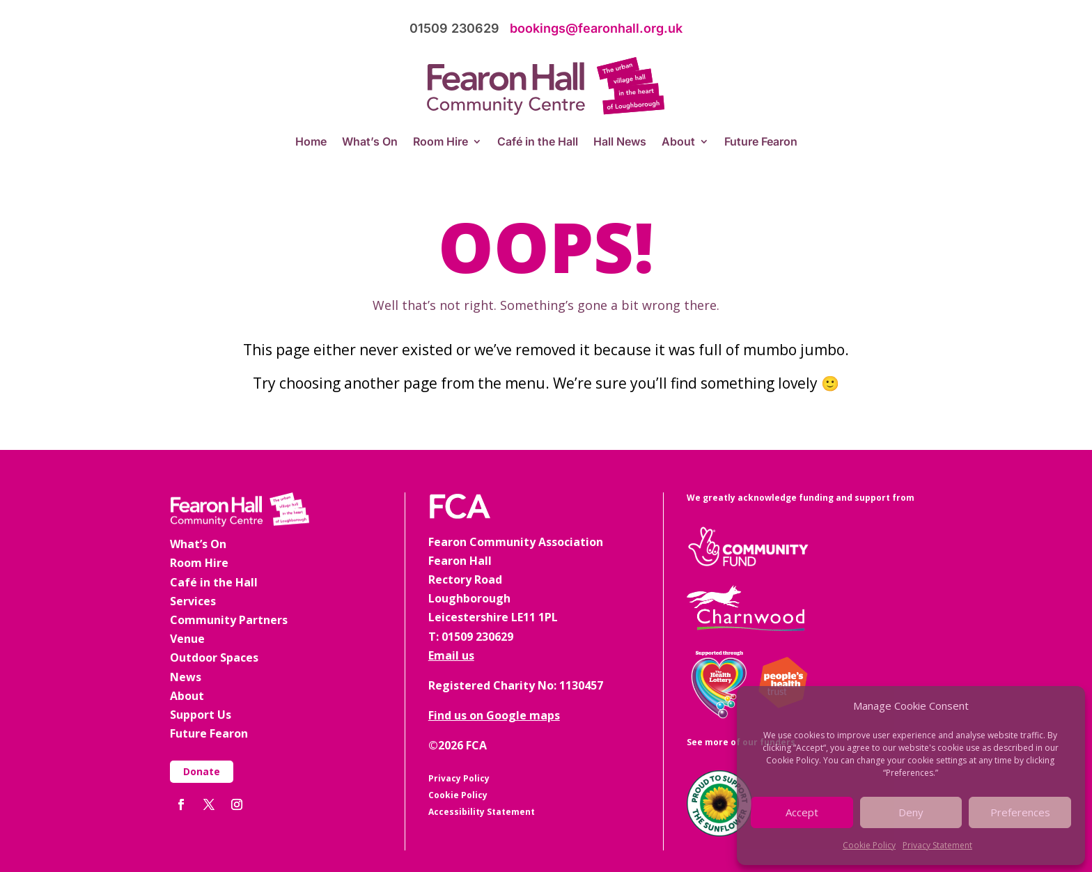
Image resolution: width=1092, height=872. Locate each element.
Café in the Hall (537, 142)
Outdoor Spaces (214, 657)
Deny (910, 812)
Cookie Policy (869, 845)
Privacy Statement (937, 845)
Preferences (1020, 812)
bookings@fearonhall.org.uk (596, 28)
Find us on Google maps (494, 715)
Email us (451, 655)
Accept (802, 812)
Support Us (200, 714)
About (678, 142)
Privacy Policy (459, 778)
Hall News (619, 142)
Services (193, 601)
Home (311, 142)
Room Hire (440, 142)
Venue (187, 638)
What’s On (370, 142)
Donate (201, 771)
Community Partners (229, 620)
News (185, 677)
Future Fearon (760, 142)
